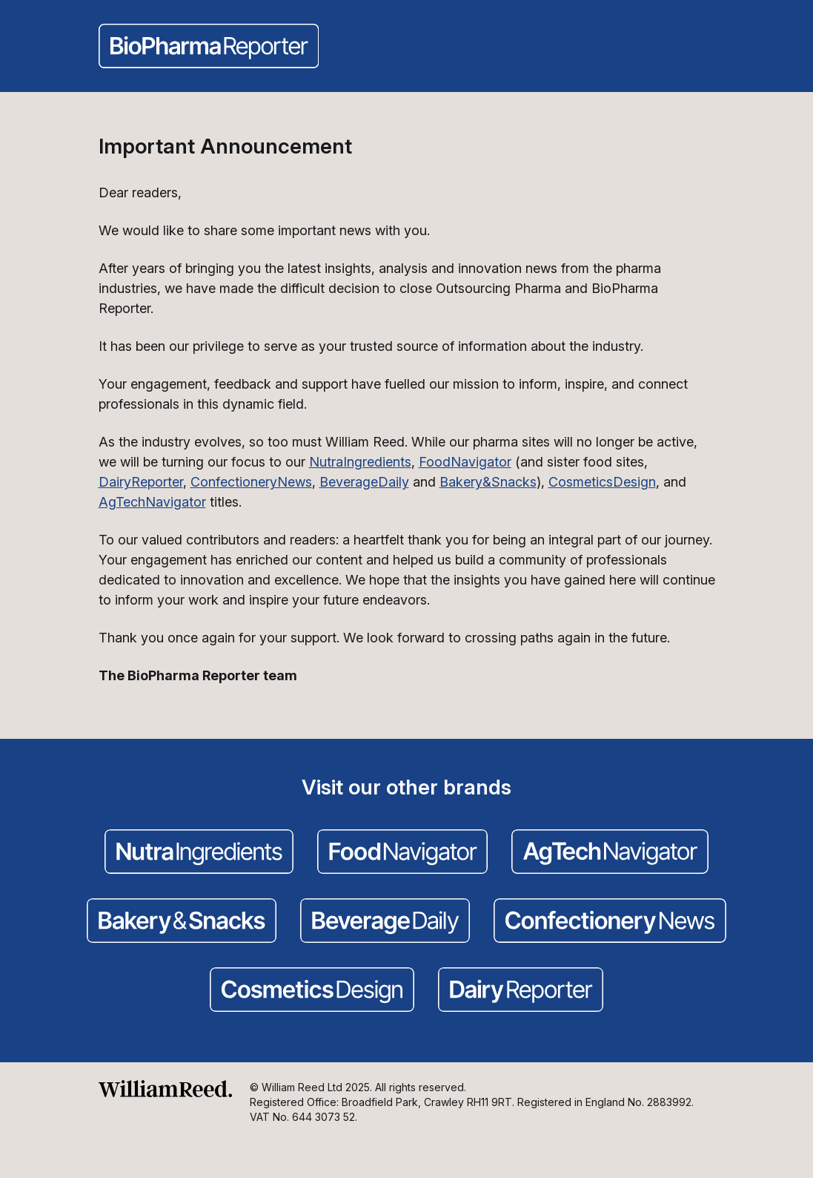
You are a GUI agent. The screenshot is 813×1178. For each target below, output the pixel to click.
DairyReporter (141, 482)
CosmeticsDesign (602, 482)
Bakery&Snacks (488, 482)
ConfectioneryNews (251, 482)
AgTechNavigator (152, 502)
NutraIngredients (360, 462)
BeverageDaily (364, 482)
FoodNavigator (465, 462)
